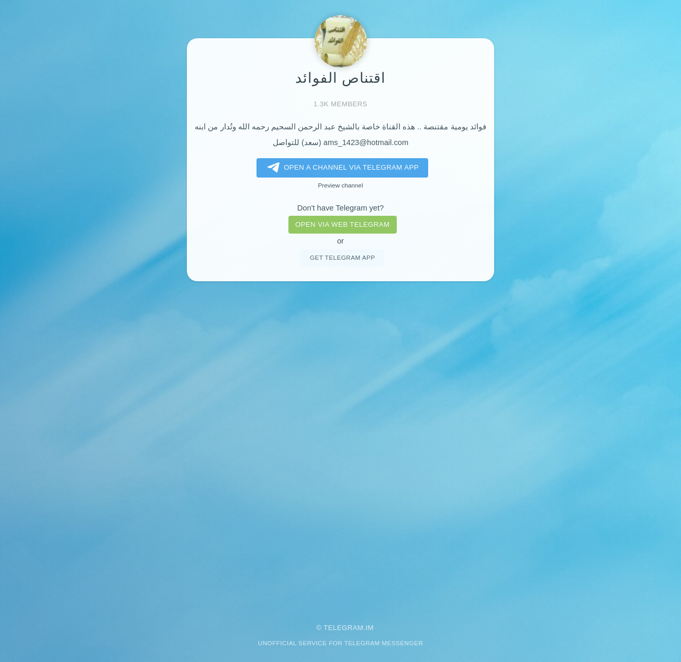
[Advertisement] (341, 445)
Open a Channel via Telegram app (341, 167)
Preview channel (340, 185)
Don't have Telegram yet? (340, 208)
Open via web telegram (342, 224)
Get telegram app (342, 257)
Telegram (343, 628)
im (369, 628)
